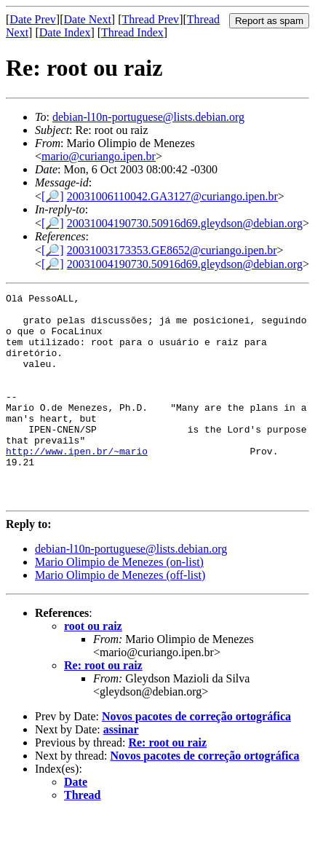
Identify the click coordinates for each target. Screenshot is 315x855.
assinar (121, 771)
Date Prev (32, 19)
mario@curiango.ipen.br (98, 156)
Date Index (65, 32)
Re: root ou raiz (103, 707)
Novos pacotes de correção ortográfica (196, 758)
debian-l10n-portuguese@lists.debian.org (148, 117)
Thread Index (132, 32)
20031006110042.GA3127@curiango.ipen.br (172, 196)
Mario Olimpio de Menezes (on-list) (119, 603)
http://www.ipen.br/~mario (77, 483)
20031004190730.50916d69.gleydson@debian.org (185, 223)
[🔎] (52, 196)
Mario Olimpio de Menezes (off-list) (120, 616)
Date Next (87, 19)
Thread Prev (150, 19)
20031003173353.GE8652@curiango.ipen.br (172, 250)
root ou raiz (93, 667)
